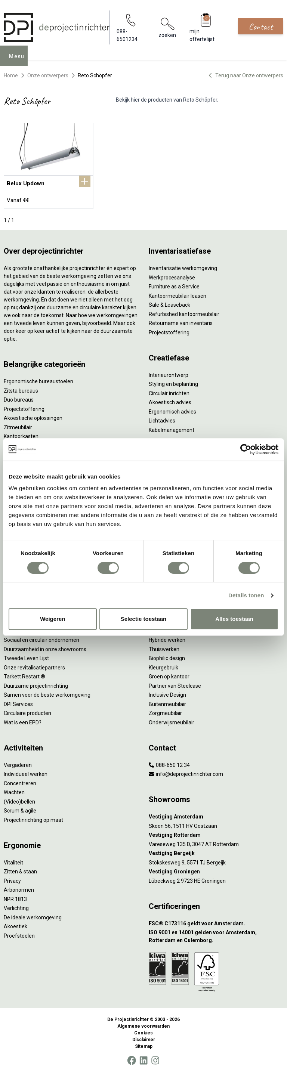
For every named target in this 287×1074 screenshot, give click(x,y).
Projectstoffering (24, 409)
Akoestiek (15, 926)
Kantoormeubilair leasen (177, 296)
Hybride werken (167, 640)
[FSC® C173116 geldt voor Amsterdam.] (216, 924)
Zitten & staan (20, 872)
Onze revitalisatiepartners (34, 668)
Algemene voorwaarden (143, 1026)
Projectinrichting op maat (33, 820)
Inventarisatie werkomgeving (183, 268)
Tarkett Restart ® (24, 677)
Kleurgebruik (163, 668)
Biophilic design (167, 658)
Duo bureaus (19, 400)
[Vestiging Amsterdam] (216, 817)
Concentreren (20, 783)
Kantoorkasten (21, 436)
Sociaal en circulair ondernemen (41, 640)
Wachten (14, 792)
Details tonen (246, 595)
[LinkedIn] (143, 1060)
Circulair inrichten (169, 393)
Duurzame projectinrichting (36, 686)
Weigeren (52, 619)
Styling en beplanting (173, 384)
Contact (261, 26)
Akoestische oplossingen (33, 418)
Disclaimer (143, 1039)
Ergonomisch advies (172, 412)
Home (11, 75)
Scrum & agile (20, 811)
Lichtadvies (162, 421)
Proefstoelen (19, 936)
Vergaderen (18, 765)
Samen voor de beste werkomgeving (47, 695)
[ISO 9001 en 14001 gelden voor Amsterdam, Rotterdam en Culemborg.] (216, 936)
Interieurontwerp (168, 375)
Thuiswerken (164, 649)
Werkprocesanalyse (172, 278)
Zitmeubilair (18, 427)
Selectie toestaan (144, 619)
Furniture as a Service (174, 287)
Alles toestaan (234, 619)
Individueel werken (25, 774)
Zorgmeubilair (165, 713)
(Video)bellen (19, 802)
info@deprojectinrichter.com (186, 774)
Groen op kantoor (169, 677)
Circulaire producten (27, 713)
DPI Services (18, 704)
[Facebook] (131, 1060)
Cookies (143, 1033)
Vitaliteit (13, 863)
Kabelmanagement (171, 430)
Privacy (12, 881)
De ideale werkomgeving (33, 917)
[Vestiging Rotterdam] (216, 835)
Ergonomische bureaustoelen (38, 381)
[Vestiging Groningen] (216, 872)
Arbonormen (19, 890)
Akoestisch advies (170, 402)
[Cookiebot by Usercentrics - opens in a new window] (245, 449)
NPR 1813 (15, 899)
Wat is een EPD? (22, 722)
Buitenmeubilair (167, 704)
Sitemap (143, 1046)
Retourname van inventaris (181, 323)
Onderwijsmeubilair (171, 722)
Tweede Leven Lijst (26, 658)
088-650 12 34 (169, 765)
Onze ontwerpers (47, 75)
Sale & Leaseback (169, 305)
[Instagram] (155, 1060)
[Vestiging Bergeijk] (216, 853)
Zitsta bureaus (21, 391)
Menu (19, 61)
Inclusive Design (167, 695)
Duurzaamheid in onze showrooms (45, 649)
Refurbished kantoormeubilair (184, 314)
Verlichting (16, 908)
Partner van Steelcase (175, 686)
